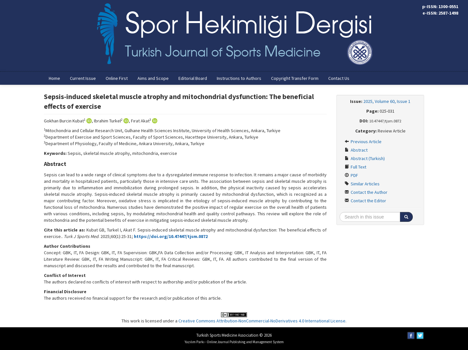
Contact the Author (365, 192)
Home (54, 78)
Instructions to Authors (239, 78)
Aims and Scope (153, 78)
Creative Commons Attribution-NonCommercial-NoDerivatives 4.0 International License (261, 321)
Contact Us (338, 78)
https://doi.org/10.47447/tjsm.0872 (171, 236)
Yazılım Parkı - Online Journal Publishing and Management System (234, 342)
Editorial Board (192, 78)
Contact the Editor (365, 201)
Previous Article (363, 141)
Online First (117, 78)
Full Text (355, 167)
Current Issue (83, 78)
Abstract (356, 150)
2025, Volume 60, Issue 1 (386, 101)
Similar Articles (362, 184)
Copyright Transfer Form (294, 78)
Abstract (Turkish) (364, 158)
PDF (351, 175)
